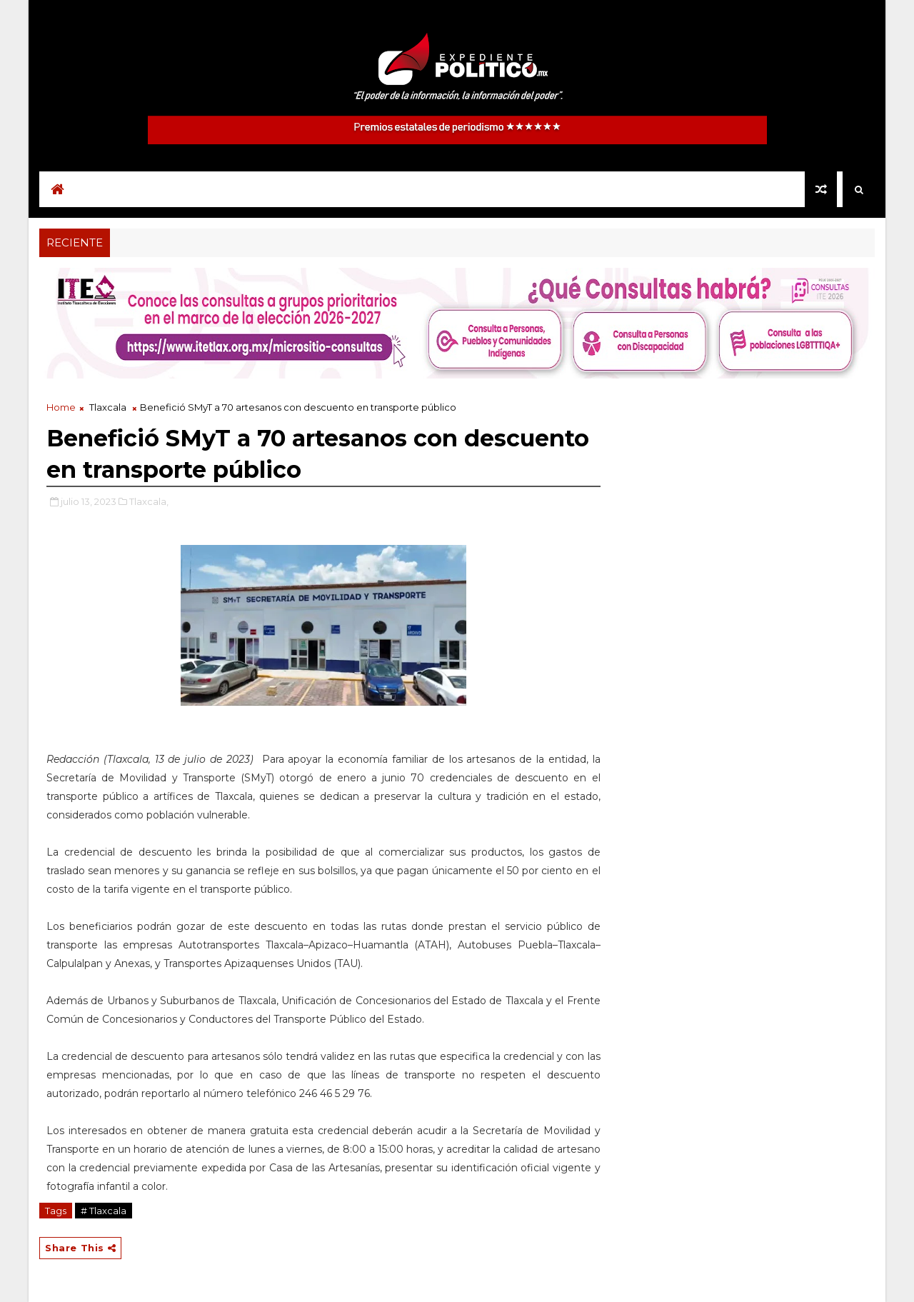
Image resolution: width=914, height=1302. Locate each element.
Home (61, 407)
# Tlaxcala (103, 1210)
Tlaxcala (107, 407)
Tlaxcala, (149, 501)
